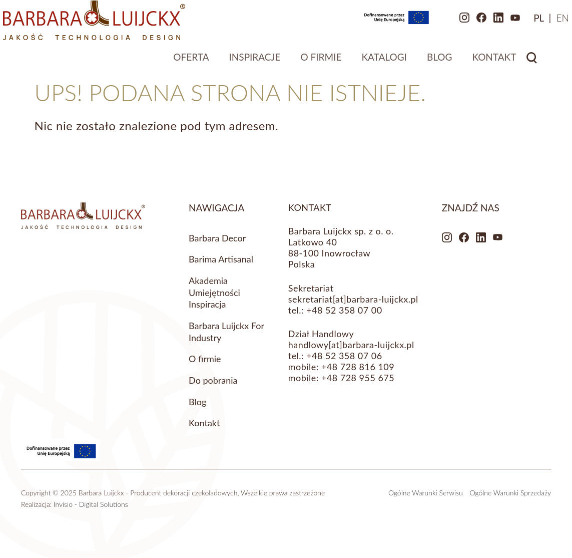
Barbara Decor (217, 237)
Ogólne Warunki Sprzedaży (510, 492)
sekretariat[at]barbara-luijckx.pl (353, 299)
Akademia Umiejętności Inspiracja (214, 292)
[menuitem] (507, 22)
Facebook (450, 23)
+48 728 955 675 (357, 377)
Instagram (433, 23)
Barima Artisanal (221, 258)
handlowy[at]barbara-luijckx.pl (351, 344)
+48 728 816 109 (357, 366)
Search (531, 62)
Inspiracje (255, 61)
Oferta (191, 61)
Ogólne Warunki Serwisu (425, 492)
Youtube (484, 23)
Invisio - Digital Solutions (91, 504)
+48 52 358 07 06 (344, 355)
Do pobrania (213, 380)
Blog (439, 61)
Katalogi (383, 61)
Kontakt (494, 61)
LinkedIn (467, 23)
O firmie (320, 61)
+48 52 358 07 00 (344, 310)
